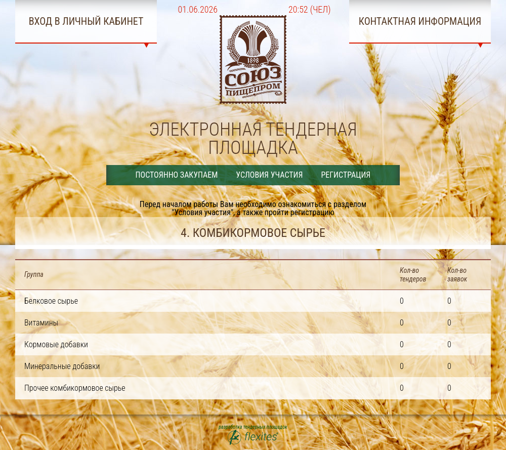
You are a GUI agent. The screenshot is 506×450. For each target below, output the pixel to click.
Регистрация (345, 175)
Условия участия (269, 175)
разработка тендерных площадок (253, 435)
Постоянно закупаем (177, 175)
